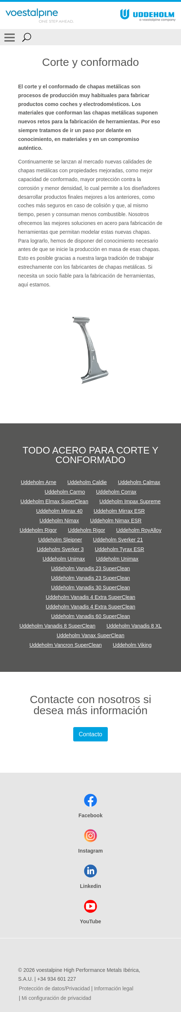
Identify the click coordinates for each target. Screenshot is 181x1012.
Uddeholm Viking (132, 645)
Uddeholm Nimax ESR (116, 520)
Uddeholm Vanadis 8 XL (134, 626)
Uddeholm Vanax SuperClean (90, 635)
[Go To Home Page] (40, 15)
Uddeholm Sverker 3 (60, 549)
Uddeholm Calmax (139, 482)
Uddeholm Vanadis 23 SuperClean (90, 568)
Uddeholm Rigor (38, 530)
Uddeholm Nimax (59, 520)
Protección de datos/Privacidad (54, 988)
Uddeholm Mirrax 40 (59, 511)
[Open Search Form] (26, 37)
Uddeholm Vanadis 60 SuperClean (90, 616)
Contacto (90, 734)
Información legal (114, 988)
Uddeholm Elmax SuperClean (54, 501)
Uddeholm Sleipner (60, 540)
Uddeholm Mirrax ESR (119, 511)
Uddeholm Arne (38, 482)
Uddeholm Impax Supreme (130, 501)
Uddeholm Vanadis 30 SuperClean (90, 587)
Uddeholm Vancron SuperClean (65, 645)
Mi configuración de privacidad (56, 998)
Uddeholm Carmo (65, 492)
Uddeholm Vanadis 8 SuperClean (57, 626)
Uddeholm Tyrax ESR (119, 549)
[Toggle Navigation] (9, 37)
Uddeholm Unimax (64, 559)
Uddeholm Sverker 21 (118, 540)
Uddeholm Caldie (87, 482)
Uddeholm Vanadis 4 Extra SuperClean (90, 597)
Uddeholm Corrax (116, 492)
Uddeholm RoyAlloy (139, 530)
